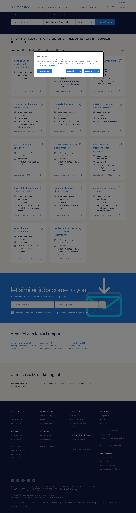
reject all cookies (74, 71)
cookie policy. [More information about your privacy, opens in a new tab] (53, 65)
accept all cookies (92, 71)
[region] (69, 64)
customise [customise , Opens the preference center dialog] (44, 71)
